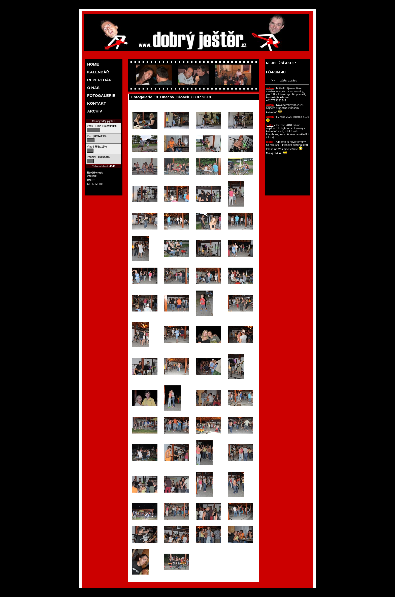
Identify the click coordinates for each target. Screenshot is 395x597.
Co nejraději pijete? (103, 121)
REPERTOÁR (99, 80)
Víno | (97, 146)
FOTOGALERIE (101, 95)
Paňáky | (98, 156)
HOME (93, 64)
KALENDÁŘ (98, 72)
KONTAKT (96, 103)
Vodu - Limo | (102, 125)
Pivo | (96, 136)
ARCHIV (94, 111)
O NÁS (93, 88)
